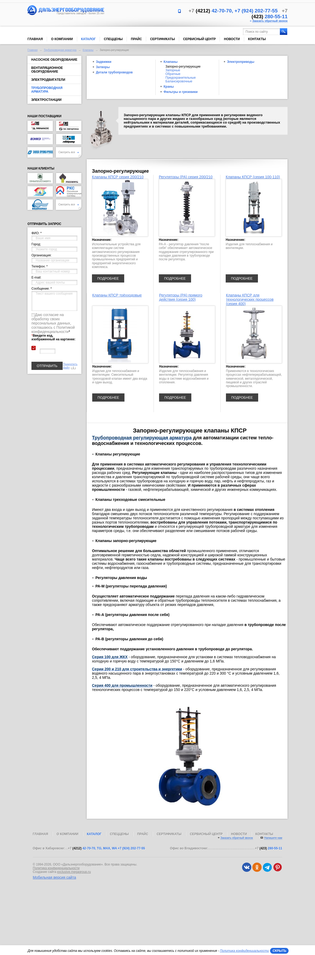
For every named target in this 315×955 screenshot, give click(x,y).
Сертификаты (162, 39)
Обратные (172, 74)
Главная (35, 39)
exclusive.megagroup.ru (74, 872)
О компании (62, 39)
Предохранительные (180, 77)
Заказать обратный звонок (270, 21)
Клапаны (88, 50)
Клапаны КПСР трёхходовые (117, 295)
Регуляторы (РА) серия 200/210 (185, 177)
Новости (232, 39)
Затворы (103, 67)
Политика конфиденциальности (56, 868)
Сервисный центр (199, 39)
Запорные (172, 70)
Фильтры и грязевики (181, 92)
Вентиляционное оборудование (47, 69)
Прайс (136, 39)
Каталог (88, 39)
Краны (169, 86)
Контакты (257, 39)
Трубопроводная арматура (60, 50)
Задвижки (103, 62)
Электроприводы (240, 62)
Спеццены (113, 39)
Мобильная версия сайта (54, 877)
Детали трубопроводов (114, 72)
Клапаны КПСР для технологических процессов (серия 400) (250, 299)
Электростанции (46, 100)
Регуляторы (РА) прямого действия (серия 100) (180, 297)
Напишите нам (273, 837)
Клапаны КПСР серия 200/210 (117, 177)
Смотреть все (68, 152)
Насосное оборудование (54, 60)
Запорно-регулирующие (183, 66)
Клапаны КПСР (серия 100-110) (253, 177)
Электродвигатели (48, 80)
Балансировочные (178, 81)
